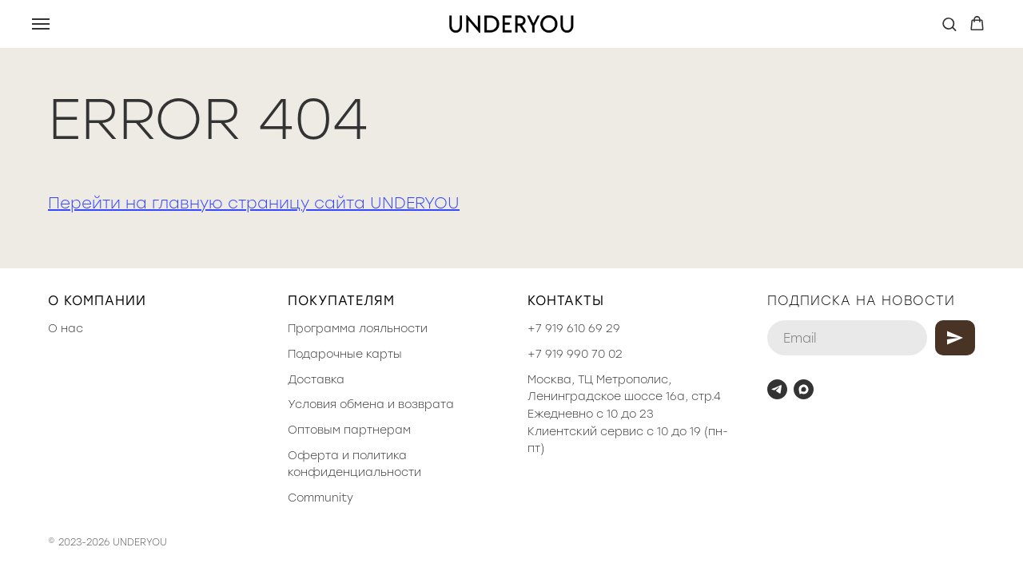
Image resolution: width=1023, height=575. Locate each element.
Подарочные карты (345, 354)
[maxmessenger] (804, 389)
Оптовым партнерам (349, 430)
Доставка (316, 380)
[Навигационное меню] (41, 24)
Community (320, 498)
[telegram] (777, 389)
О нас (65, 328)
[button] (949, 23)
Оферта (313, 455)
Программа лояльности (358, 328)
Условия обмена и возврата (371, 404)
